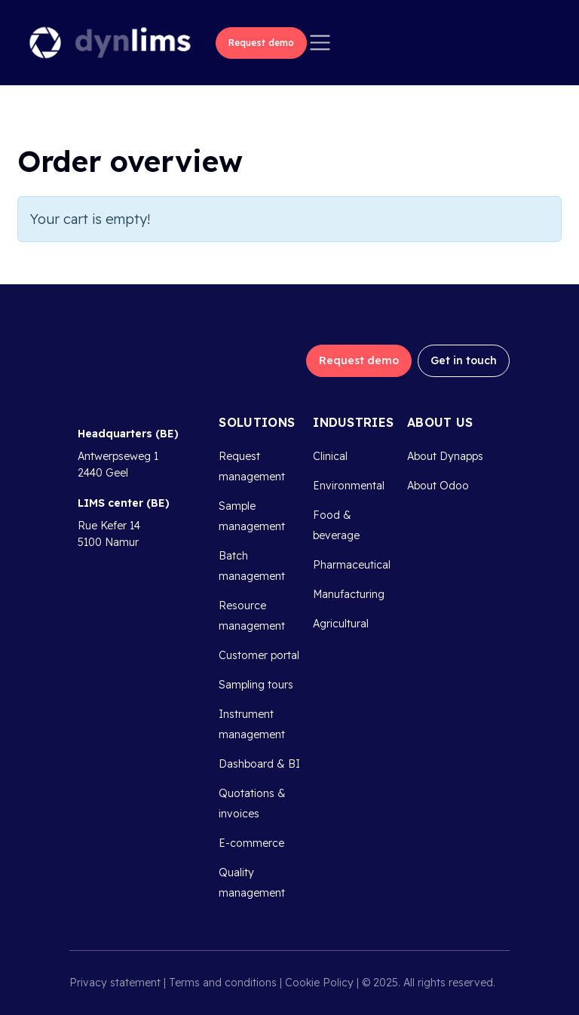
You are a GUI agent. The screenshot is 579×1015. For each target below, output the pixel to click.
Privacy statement (115, 982)
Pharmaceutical (352, 565)
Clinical (330, 456)
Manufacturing (348, 594)
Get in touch (463, 360)
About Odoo (438, 485)
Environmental (348, 485)
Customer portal (259, 655)
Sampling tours (256, 684)
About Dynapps (445, 456)
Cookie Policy (319, 982)
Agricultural (341, 623)
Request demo (261, 42)
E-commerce (251, 843)
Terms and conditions (223, 982)
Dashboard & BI (259, 764)
